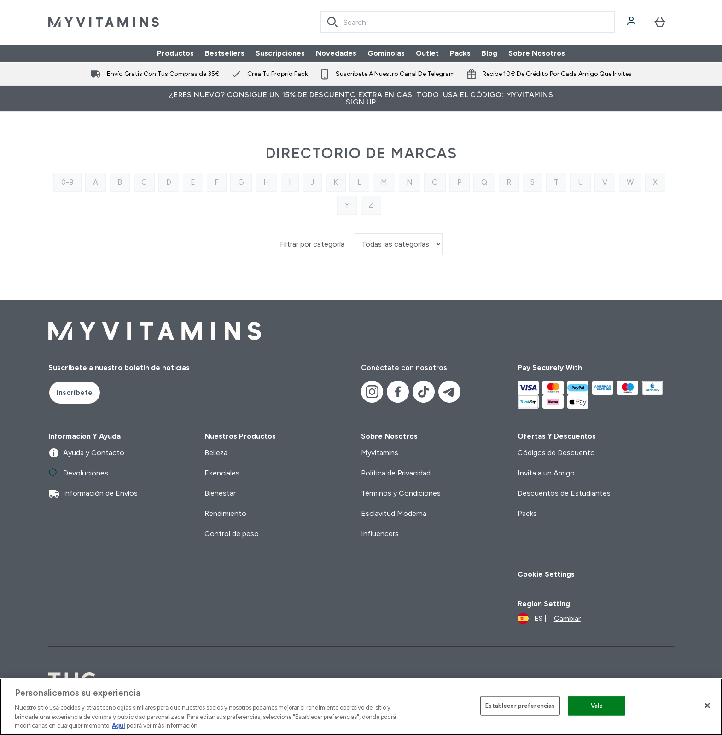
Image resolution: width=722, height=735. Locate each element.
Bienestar (220, 493)
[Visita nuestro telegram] (449, 392)
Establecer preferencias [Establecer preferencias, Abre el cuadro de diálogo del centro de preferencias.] (520, 705)
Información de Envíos (93, 493)
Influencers (380, 533)
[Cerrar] (707, 705)
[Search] (332, 22)
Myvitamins (379, 452)
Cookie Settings (546, 574)
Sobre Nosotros (536, 53)
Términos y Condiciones (401, 493)
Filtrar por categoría (313, 244)
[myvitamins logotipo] (103, 22)
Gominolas (386, 53)
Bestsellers (225, 53)
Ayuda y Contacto (86, 452)
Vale (597, 705)
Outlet (427, 53)
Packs (460, 53)
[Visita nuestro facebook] (398, 392)
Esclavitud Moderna (393, 513)
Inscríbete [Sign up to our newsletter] (75, 392)
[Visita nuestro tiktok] (424, 392)
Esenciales (221, 473)
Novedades (336, 53)
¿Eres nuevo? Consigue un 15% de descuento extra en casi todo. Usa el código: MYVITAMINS (361, 98)
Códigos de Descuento (556, 452)
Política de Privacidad (396, 473)
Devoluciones (78, 473)
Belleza (215, 452)
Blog (489, 53)
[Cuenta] (632, 22)
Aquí (118, 725)
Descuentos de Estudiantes (564, 493)
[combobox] (467, 22)
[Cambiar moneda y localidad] (549, 618)
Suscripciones (280, 53)
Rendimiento (225, 513)
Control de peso (231, 533)
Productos (175, 53)
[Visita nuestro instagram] (372, 392)
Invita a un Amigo (546, 473)
